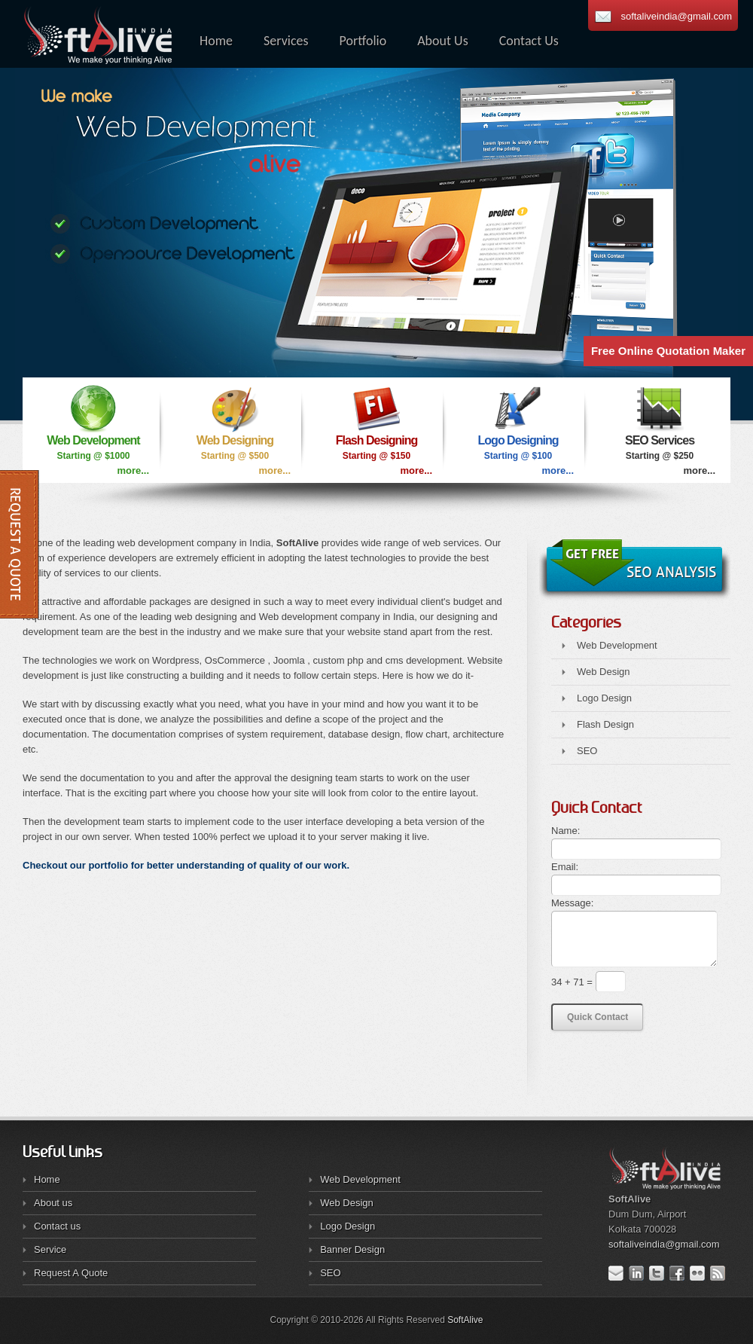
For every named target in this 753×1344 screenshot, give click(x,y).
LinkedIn (639, 1273)
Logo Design (604, 698)
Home (47, 1179)
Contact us (57, 1226)
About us (53, 1202)
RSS (720, 1273)
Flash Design (605, 724)
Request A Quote (71, 1272)
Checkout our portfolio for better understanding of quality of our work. (186, 865)
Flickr (700, 1273)
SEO (587, 750)
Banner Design (352, 1249)
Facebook (679, 1273)
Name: (565, 830)
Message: (572, 903)
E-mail (618, 1273)
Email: (564, 866)
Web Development (617, 645)
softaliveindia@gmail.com (676, 16)
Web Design (603, 671)
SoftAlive (465, 1320)
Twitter (659, 1273)
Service (50, 1249)
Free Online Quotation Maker (668, 350)
